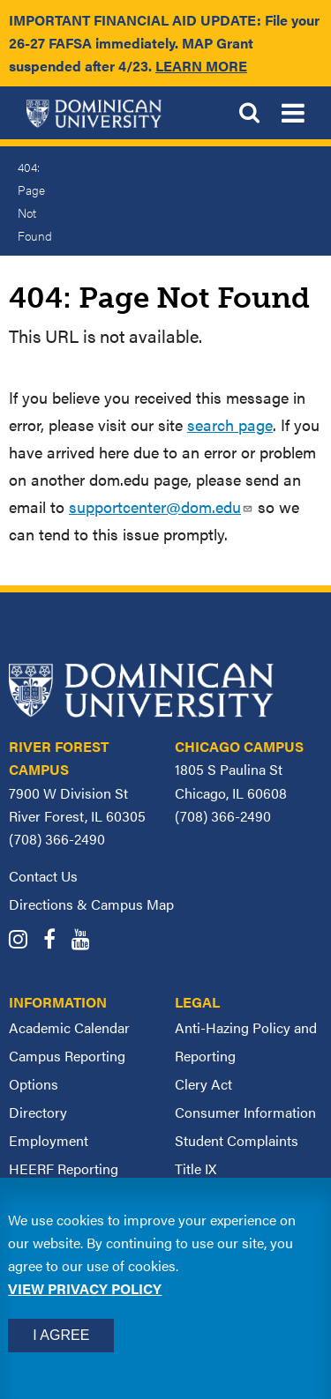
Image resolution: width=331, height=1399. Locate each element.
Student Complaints (236, 1140)
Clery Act (203, 1084)
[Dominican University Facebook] (55, 941)
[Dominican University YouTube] (86, 941)
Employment (48, 1140)
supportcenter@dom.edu (161, 506)
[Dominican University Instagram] (24, 941)
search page (230, 424)
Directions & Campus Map (91, 904)
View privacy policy (85, 1288)
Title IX (195, 1168)
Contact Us (43, 876)
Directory (38, 1112)
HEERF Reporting (63, 1168)
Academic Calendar (69, 1027)
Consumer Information (245, 1112)
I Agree (61, 1335)
